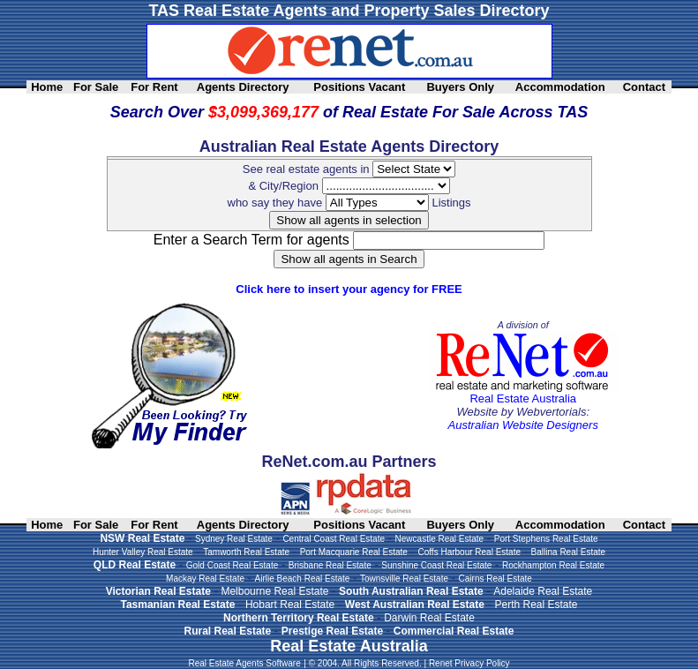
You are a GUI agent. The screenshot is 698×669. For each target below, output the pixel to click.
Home (47, 87)
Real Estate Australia (522, 398)
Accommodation (560, 87)
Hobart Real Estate (289, 604)
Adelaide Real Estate (542, 591)
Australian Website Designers (523, 425)
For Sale (95, 87)
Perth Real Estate (535, 604)
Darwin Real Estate (429, 618)
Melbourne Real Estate (274, 591)
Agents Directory (243, 87)
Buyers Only (460, 87)
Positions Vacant (359, 87)
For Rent (154, 87)
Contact (644, 87)
